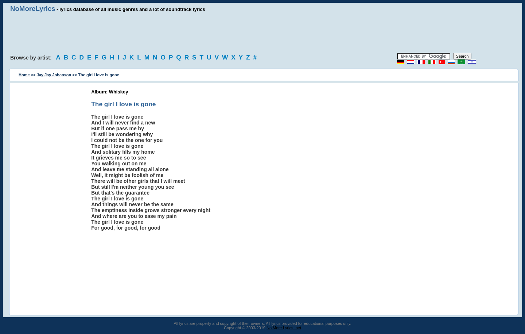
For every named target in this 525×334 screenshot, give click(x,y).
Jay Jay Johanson (54, 75)
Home (24, 75)
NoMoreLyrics (32, 8)
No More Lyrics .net (284, 328)
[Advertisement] (262, 32)
